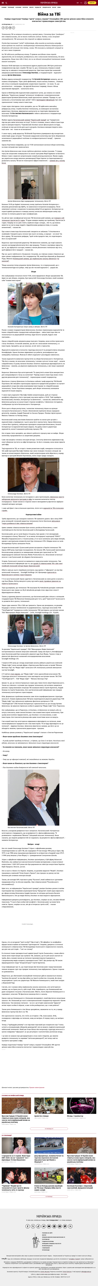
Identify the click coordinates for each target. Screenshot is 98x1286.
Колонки (18, 7)
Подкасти (38, 7)
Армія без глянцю (41, 1116)
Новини (4, 7)
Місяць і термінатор (75, 1116)
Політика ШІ (45, 1239)
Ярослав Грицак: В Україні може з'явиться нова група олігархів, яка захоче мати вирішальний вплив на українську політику (16, 1119)
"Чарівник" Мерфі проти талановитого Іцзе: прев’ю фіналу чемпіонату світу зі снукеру (15, 1188)
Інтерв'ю (25, 7)
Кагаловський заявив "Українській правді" (29, 120)
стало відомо (15, 674)
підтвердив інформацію (45, 100)
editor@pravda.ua (86, 1271)
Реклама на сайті (47, 1233)
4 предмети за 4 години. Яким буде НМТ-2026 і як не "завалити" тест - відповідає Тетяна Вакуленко (16, 1158)
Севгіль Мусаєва (45, 1271)
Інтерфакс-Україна (74, 1259)
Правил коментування (36, 1087)
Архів (59, 7)
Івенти (31, 7)
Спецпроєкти (46, 7)
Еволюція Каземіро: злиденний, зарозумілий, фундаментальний (80, 1187)
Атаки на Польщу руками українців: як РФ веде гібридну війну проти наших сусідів (48, 1188)
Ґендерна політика (48, 1241)
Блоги (54, 7)
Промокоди (45, 1250)
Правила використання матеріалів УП (53, 1237)
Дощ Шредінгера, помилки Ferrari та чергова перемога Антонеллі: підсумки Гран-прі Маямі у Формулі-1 (48, 1159)
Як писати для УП (47, 1245)
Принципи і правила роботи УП (51, 1243)
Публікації (11, 7)
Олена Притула (67, 1271)
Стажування (46, 1248)
